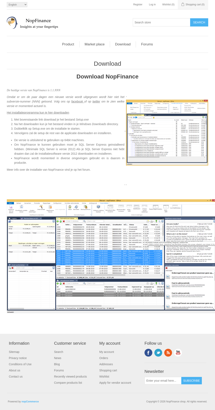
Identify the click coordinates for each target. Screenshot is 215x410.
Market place (95, 44)
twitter (96, 101)
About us (14, 370)
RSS (168, 353)
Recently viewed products (70, 376)
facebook (77, 101)
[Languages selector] (17, 4)
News (57, 358)
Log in (152, 4)
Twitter (158, 353)
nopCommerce (30, 401)
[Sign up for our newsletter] (162, 380)
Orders (103, 358)
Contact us (16, 376)
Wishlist (104, 376)
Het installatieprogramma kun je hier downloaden (38, 112)
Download (123, 44)
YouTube (178, 353)
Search (58, 352)
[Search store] (161, 22)
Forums (147, 44)
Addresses (106, 364)
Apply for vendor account (115, 382)
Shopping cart (108, 370)
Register (137, 4)
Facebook (148, 353)
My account (106, 352)
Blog (57, 364)
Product (68, 44)
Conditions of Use (20, 364)
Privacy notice (18, 358)
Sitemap (14, 352)
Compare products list (68, 382)
